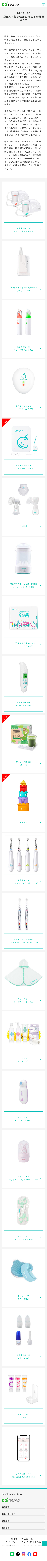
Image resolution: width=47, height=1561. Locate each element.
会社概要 (14, 1539)
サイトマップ (27, 1542)
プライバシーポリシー (28, 1539)
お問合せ (38, 1542)
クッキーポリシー (12, 1542)
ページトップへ (44, 1543)
